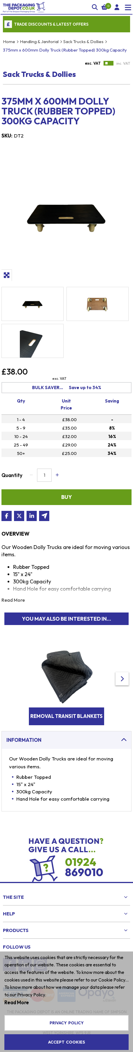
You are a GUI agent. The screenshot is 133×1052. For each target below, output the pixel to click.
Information (23, 740)
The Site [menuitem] (13, 897)
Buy (66, 497)
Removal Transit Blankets (66, 716)
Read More (13, 600)
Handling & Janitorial (39, 41)
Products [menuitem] (16, 930)
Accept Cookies (66, 1042)
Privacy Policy (67, 1022)
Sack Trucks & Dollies (83, 41)
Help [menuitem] (9, 914)
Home (9, 41)
